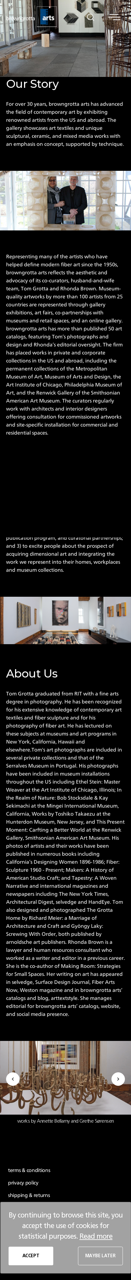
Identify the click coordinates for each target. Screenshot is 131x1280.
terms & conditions (29, 1170)
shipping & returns (29, 1195)
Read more (95, 1236)
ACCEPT (30, 1256)
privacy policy (23, 1182)
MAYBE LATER (100, 1256)
